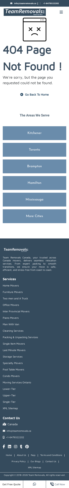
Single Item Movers (14, 343)
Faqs (33, 455)
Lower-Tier (9, 388)
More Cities (34, 216)
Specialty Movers (13, 363)
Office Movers (11, 304)
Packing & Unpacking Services (20, 337)
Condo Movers (11, 375)
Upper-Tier (9, 395)
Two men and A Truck (15, 298)
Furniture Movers (13, 291)
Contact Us (50, 461)
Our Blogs (35, 461)
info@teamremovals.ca (23, 3)
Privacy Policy (19, 461)
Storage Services (12, 356)
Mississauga (34, 199)
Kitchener (34, 133)
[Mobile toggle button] (61, 12)
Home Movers (11, 285)
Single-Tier (9, 401)
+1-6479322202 (49, 3)
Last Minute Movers (14, 350)
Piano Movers (11, 317)
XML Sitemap (10, 408)
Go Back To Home (34, 94)
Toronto (34, 150)
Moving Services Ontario (17, 382)
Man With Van (11, 324)
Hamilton (34, 183)
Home (9, 455)
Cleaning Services (13, 330)
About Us (21, 455)
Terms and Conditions (51, 455)
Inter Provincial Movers (16, 311)
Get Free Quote (11, 484)
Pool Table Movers (13, 369)
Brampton (34, 166)
